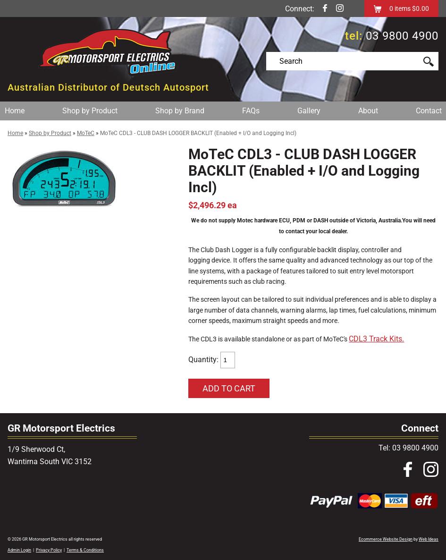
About (368, 110)
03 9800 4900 (402, 35)
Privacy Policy (49, 550)
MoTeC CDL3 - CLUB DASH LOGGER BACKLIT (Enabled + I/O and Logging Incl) (198, 133)
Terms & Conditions (85, 550)
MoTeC (85, 133)
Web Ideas (428, 539)
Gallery (308, 110)
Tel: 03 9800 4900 (408, 447)
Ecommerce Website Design (385, 539)
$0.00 (420, 8)
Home (15, 110)
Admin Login (19, 550)
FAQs (251, 110)
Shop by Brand (179, 110)
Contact (429, 110)
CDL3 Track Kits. (376, 338)
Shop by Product (90, 110)
